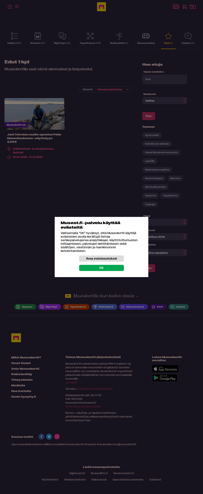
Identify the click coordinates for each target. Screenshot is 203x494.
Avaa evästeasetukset (101, 258)
